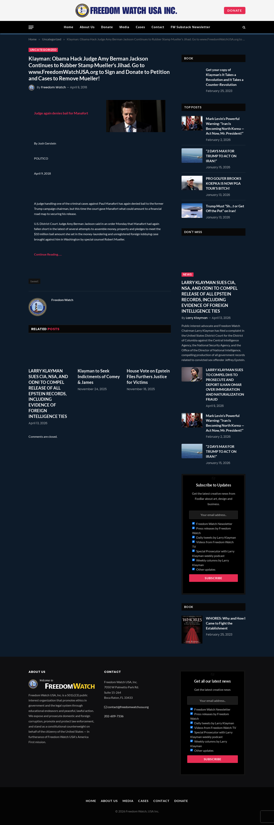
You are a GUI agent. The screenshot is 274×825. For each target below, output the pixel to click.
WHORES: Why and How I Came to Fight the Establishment (225, 623)
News (187, 274)
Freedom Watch (53, 87)
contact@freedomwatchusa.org (128, 707)
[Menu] (31, 27)
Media (124, 27)
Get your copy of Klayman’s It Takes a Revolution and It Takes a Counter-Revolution (224, 77)
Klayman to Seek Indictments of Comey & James (99, 376)
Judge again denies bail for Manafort (61, 113)
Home (68, 27)
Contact (157, 27)
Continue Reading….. (48, 254)
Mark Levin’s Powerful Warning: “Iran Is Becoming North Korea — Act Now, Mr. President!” (225, 126)
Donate (234, 10)
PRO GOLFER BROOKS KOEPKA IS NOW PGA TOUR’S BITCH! (223, 183)
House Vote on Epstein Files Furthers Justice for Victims (148, 376)
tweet (34, 281)
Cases (140, 27)
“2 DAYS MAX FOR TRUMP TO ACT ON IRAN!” (221, 156)
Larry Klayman (197, 318)
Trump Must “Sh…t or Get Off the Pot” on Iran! (225, 208)
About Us (87, 27)
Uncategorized (43, 50)
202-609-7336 (113, 716)
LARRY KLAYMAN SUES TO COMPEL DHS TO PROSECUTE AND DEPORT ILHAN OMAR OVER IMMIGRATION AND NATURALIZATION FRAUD (225, 384)
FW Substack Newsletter (190, 27)
